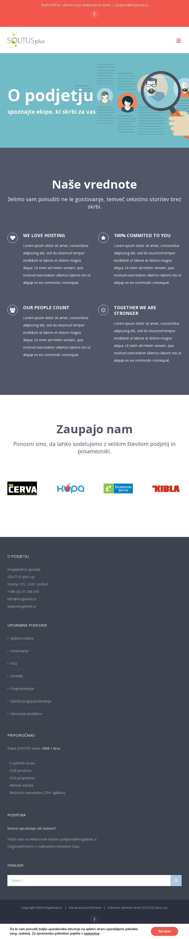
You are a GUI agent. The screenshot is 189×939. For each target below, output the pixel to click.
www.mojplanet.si (21, 606)
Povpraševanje (22, 688)
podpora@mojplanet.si (131, 5)
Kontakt (16, 676)
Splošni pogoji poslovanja (30, 701)
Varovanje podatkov (26, 713)
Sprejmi (164, 931)
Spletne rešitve (22, 638)
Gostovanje (19, 650)
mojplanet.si (53, 907)
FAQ (13, 663)
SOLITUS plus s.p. (155, 907)
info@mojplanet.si (21, 599)
